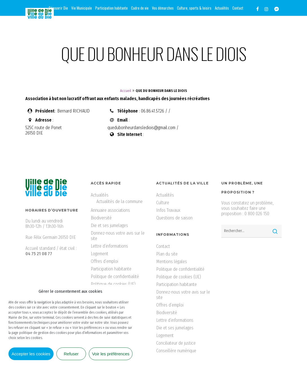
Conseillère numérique (176, 350)
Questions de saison (174, 218)
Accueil (125, 91)
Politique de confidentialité (115, 276)
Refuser (71, 353)
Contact (163, 246)
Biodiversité (101, 218)
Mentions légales (171, 261)
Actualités (100, 195)
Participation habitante (111, 269)
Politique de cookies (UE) (113, 284)
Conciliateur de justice (176, 343)
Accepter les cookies (31, 353)
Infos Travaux (168, 210)
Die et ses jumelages (109, 225)
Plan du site (167, 254)
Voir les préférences (110, 353)
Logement (99, 253)
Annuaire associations (110, 210)
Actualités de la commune (119, 201)
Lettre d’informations (109, 246)
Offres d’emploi (104, 261)
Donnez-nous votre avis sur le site (118, 235)
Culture (162, 202)
